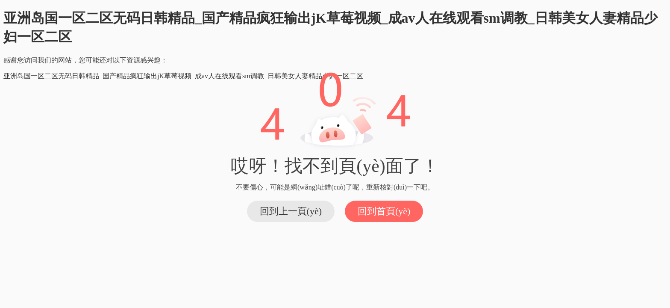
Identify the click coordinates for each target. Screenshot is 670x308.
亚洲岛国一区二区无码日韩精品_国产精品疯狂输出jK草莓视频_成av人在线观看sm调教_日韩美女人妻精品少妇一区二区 (183, 76)
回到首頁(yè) (384, 211)
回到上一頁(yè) (291, 211)
